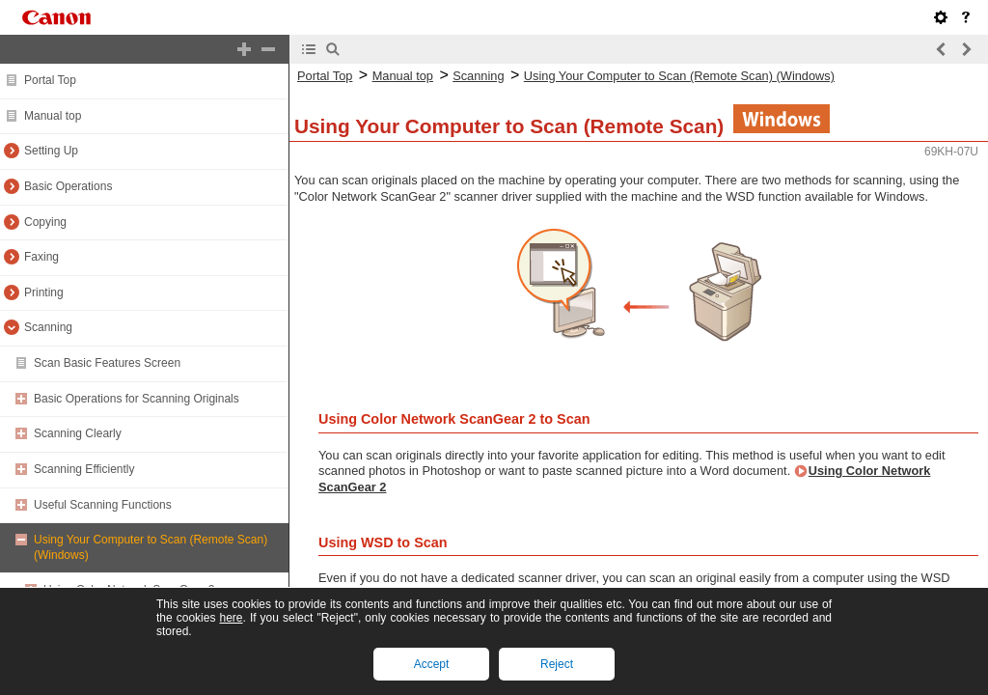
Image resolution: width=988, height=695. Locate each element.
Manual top (52, 116)
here (230, 618)
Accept (432, 664)
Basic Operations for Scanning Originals (136, 398)
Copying (45, 222)
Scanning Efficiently (84, 469)
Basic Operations (68, 186)
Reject (556, 664)
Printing (44, 292)
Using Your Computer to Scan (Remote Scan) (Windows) (679, 76)
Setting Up (51, 150)
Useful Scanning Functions (103, 505)
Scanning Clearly (78, 433)
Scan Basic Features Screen (107, 363)
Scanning (48, 327)
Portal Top (50, 80)
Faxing (41, 257)
